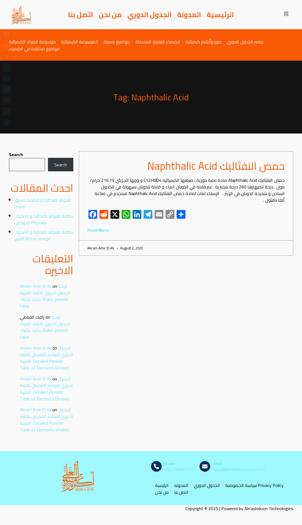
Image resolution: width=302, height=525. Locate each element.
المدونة (189, 14)
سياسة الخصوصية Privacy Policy (254, 485)
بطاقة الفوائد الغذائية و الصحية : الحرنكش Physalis (43, 219)
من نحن (110, 14)
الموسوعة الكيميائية (79, 41)
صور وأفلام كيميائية (203, 41)
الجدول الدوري (149, 14)
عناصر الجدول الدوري (245, 41)
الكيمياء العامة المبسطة (157, 41)
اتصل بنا (80, 14)
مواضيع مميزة (117, 41)
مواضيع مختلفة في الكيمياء (34, 48)
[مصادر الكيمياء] (21, 14)
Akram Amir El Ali (35, 286)
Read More (98, 230)
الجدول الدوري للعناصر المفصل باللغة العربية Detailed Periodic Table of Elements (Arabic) (46, 358)
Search (16, 154)
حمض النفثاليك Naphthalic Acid (216, 166)
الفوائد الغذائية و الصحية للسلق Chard (42, 203)
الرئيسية (220, 14)
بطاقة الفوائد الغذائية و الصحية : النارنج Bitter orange (43, 235)
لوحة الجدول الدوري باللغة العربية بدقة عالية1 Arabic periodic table (45, 296)
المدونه (181, 485)
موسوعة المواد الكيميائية (32, 41)
